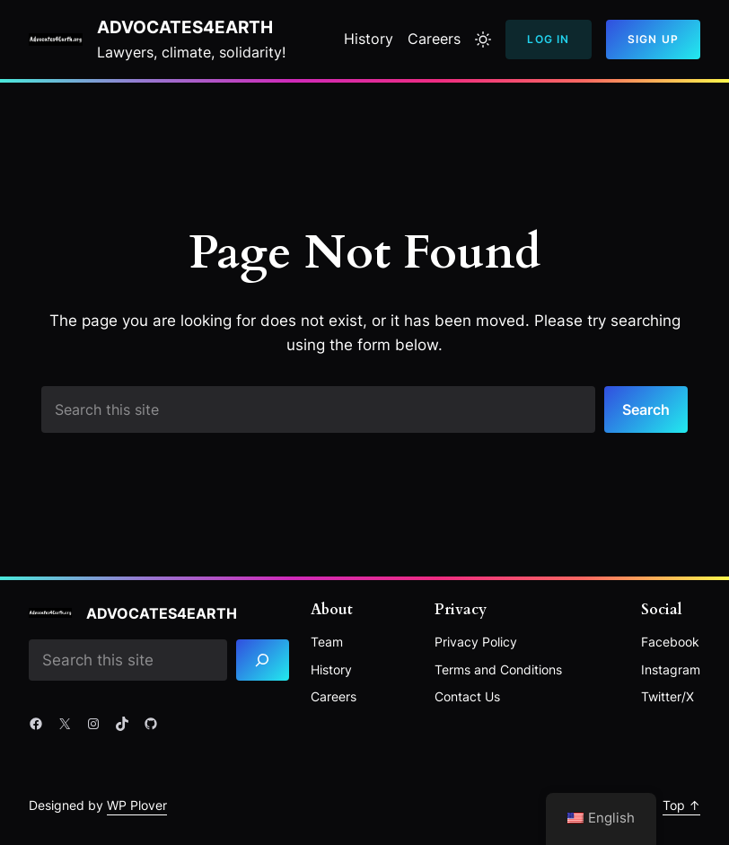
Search (646, 409)
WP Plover (137, 805)
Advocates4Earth (185, 27)
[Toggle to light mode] (483, 39)
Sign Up (653, 39)
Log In (548, 39)
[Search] (262, 660)
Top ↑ (681, 805)
